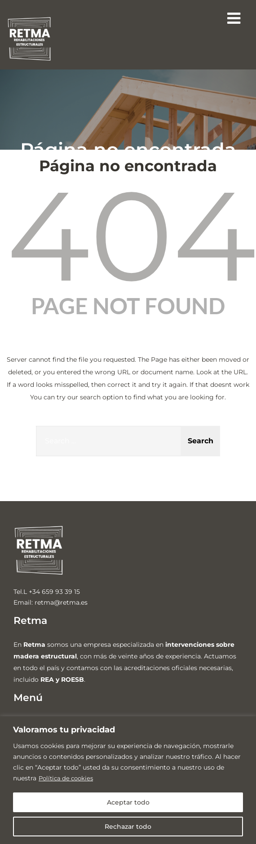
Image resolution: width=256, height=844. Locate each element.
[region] (128, 780)
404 (131, 235)
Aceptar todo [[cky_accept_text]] (128, 802)
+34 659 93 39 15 (54, 592)
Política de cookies (68, 778)
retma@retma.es (61, 602)
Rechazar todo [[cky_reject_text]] (128, 826)
